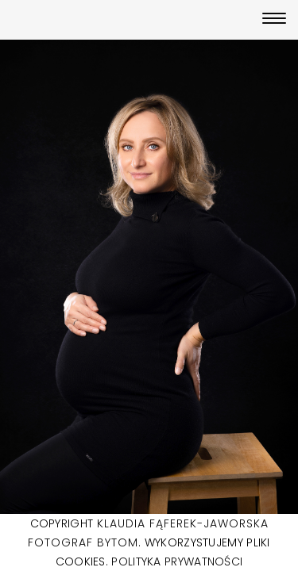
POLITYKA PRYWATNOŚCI (176, 561)
